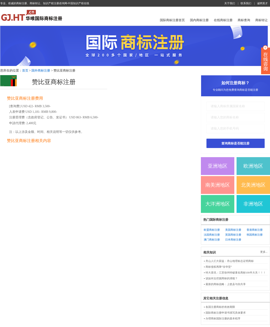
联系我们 (246, 3)
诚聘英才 (262, 3)
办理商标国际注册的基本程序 (223, 318)
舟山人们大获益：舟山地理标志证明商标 (230, 261)
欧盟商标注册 (212, 229)
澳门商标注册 (212, 239)
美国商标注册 (233, 229)
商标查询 (244, 20)
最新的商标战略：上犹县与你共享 (226, 284)
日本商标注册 (233, 239)
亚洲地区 (217, 166)
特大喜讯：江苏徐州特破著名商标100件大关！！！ (236, 272)
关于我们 (229, 3)
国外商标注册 (40, 70)
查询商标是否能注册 (235, 143)
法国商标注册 (212, 234)
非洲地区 (253, 204)
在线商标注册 (223, 20)
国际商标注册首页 (172, 20)
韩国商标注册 (255, 234)
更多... (264, 251)
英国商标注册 (233, 234)
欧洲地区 (253, 166)
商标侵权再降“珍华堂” (219, 266)
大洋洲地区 (217, 204)
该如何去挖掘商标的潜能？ (222, 278)
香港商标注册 (255, 229)
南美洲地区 (217, 185)
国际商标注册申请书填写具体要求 (226, 312)
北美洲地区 (253, 185)
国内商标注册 (199, 20)
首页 (25, 70)
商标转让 (261, 20)
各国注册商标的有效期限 (220, 306)
